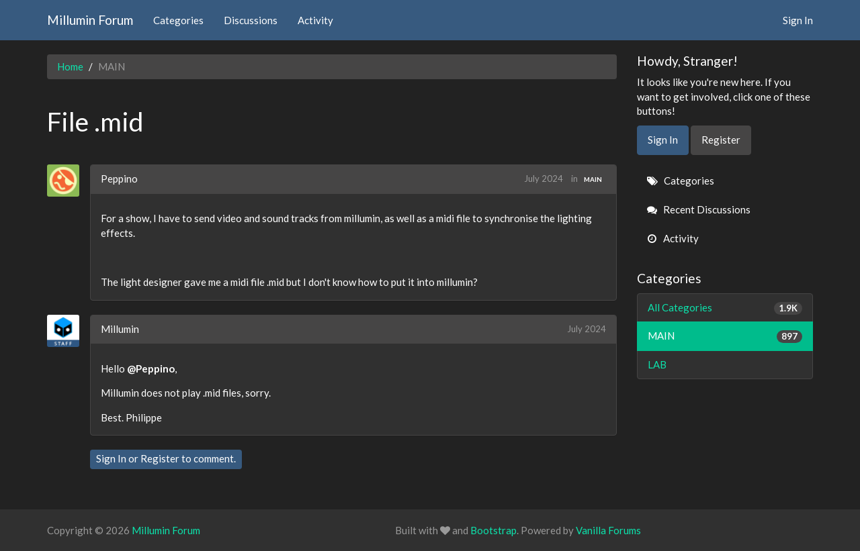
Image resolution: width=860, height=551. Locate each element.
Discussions (250, 20)
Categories (178, 20)
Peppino (119, 178)
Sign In (798, 20)
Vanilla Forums (608, 530)
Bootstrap (493, 530)
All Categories (725, 308)
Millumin (120, 329)
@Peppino (151, 368)
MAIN (593, 179)
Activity (315, 20)
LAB (657, 364)
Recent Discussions (698, 209)
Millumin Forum (90, 20)
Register (159, 458)
